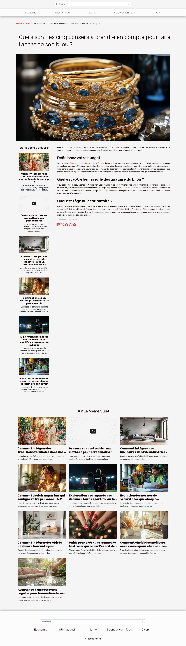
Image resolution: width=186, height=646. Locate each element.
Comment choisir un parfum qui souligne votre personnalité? (34, 301)
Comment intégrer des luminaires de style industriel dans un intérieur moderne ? (34, 260)
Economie (30, 12)
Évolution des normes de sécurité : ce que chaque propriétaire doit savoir (34, 381)
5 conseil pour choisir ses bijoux (83, 163)
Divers (157, 12)
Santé (92, 12)
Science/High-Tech (124, 12)
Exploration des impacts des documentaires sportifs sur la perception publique (34, 340)
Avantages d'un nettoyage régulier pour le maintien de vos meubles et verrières (41, 593)
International (62, 12)
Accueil (19, 23)
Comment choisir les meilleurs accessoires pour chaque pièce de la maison (143, 546)
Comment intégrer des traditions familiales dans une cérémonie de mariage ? (34, 177)
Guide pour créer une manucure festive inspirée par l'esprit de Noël (92, 546)
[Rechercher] (93, 4)
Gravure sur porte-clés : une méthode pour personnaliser (34, 218)
